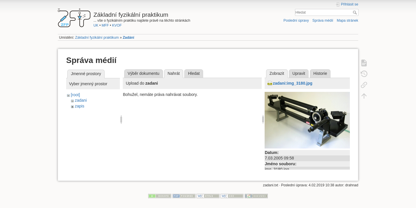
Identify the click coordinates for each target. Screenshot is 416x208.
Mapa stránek (347, 20)
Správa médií (322, 20)
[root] (75, 94)
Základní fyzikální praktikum (97, 38)
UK (96, 25)
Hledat (355, 12)
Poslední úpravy (296, 20)
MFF (105, 25)
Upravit (298, 73)
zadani (81, 100)
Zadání (128, 38)
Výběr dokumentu (143, 73)
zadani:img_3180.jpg (292, 83)
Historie (320, 73)
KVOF (117, 25)
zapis (79, 106)
